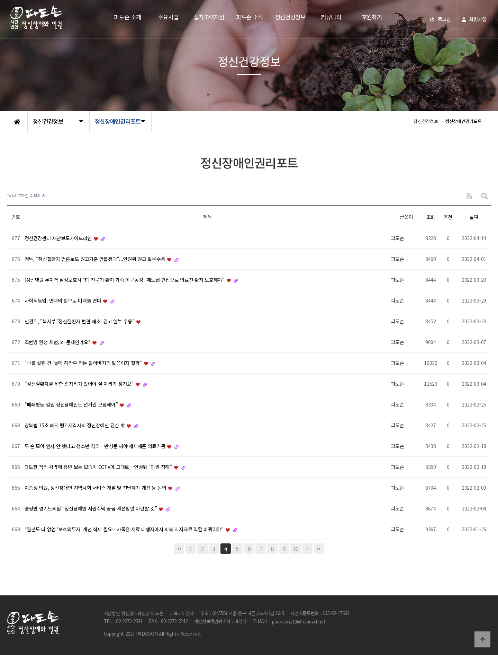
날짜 (474, 216)
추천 (448, 216)
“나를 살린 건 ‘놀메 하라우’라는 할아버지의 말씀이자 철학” (84, 363)
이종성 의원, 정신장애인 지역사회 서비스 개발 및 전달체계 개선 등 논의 (96, 487)
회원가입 (474, 19)
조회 (430, 216)
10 (295, 548)
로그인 (440, 19)
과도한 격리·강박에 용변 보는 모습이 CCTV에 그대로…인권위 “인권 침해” (99, 467)
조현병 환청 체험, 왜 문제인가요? (58, 342)
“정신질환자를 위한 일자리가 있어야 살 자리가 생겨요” (80, 384)
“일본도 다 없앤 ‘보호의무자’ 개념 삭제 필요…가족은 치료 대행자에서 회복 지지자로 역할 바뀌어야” (125, 529)
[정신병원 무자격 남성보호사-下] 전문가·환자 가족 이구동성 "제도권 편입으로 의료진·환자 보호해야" (125, 280)
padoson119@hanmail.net (299, 621)
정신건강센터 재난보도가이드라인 (59, 238)
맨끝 (319, 548)
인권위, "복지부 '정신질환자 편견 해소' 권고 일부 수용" (80, 321)
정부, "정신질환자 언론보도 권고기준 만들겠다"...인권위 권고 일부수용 (96, 259)
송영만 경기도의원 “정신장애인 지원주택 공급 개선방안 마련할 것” (92, 508)
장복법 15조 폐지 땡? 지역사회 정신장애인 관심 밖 (75, 425)
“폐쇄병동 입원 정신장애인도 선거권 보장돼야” (72, 404)
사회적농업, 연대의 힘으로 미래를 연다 (64, 300)
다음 (307, 548)
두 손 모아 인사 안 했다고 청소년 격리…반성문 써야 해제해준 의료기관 (96, 446)
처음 (179, 548)
